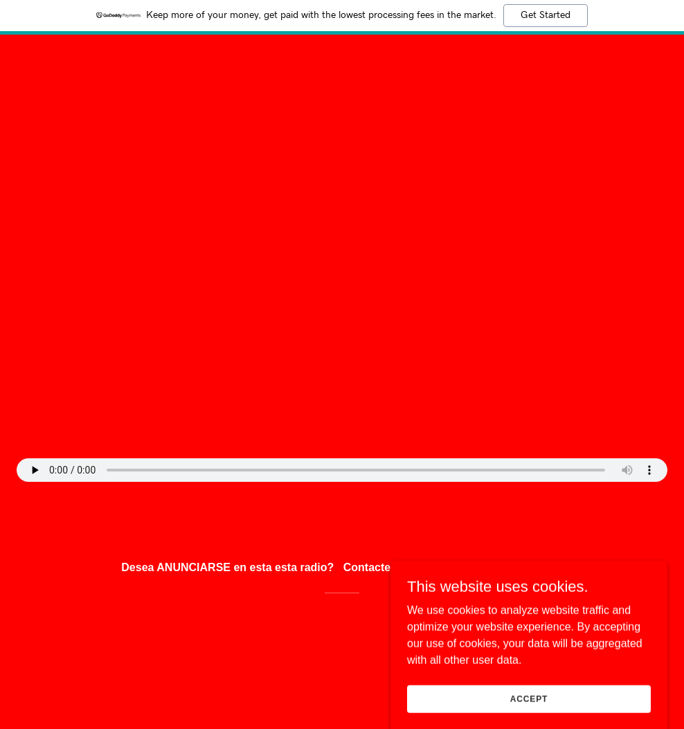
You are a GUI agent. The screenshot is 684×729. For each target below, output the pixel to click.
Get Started (545, 15)
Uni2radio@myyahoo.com (494, 567)
